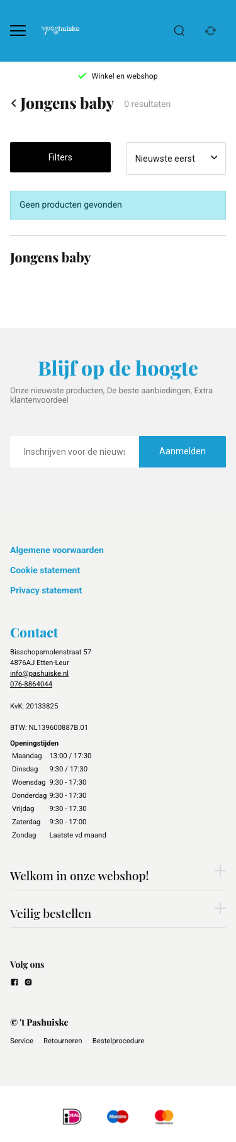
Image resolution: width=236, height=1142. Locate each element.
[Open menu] (18, 30)
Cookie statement (45, 571)
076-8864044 (31, 684)
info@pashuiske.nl (39, 673)
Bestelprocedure (119, 1040)
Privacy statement (46, 591)
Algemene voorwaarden (57, 551)
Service (21, 1040)
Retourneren (62, 1040)
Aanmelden (182, 451)
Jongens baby (62, 103)
